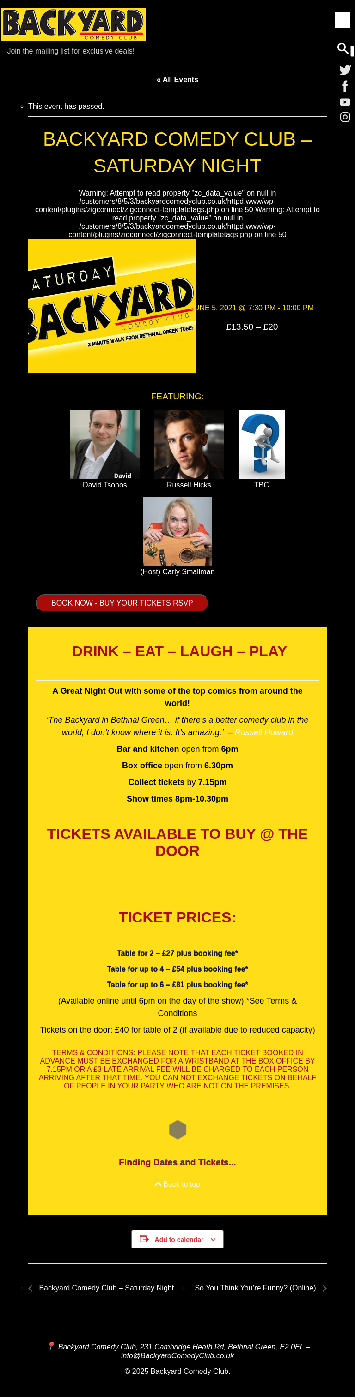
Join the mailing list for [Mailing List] (71, 51)
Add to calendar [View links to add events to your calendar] (179, 1239)
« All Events (177, 79)
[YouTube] (345, 103)
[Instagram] (345, 119)
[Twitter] (345, 69)
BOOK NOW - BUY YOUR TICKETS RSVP (122, 603)
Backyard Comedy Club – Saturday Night (105, 1288)
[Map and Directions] (50, 1346)
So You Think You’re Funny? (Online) (256, 1288)
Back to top (178, 1184)
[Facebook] (345, 86)
